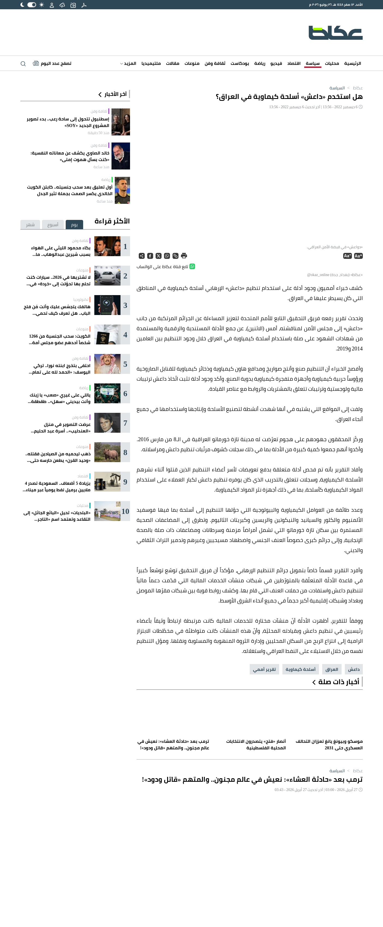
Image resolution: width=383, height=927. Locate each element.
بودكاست (240, 63)
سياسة (313, 63)
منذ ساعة (101, 166)
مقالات (172, 63)
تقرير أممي (264, 669)
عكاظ (354, 87)
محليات (332, 63)
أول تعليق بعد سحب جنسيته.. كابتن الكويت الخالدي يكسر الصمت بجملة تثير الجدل (70, 190)
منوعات (192, 63)
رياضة (259, 63)
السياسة (337, 87)
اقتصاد (294, 63)
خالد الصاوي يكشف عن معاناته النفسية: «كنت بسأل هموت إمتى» (70, 156)
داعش (354, 669)
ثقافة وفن (215, 63)
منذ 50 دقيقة (98, 132)
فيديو (276, 63)
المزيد (128, 63)
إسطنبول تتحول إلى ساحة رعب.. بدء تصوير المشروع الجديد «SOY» (68, 122)
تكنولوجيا (80, 299)
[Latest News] (52, 63)
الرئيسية (352, 63)
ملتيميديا (151, 63)
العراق (331, 669)
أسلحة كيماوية (301, 669)
